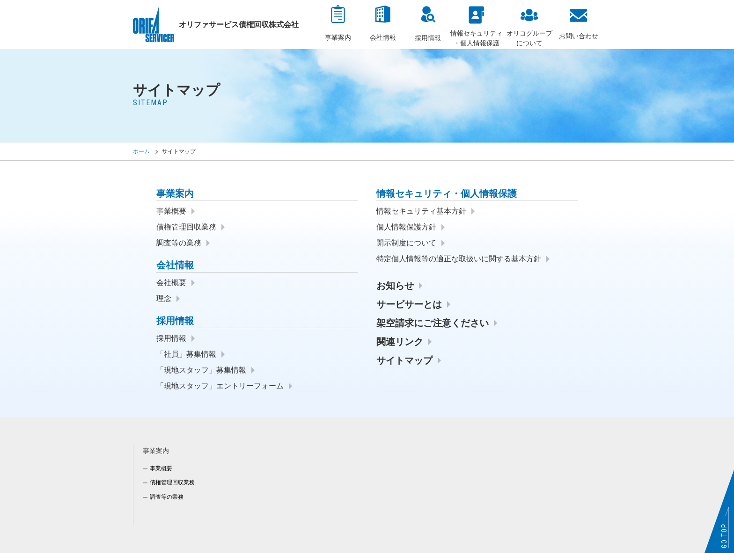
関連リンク (399, 342)
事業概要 (171, 211)
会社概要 (171, 283)
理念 (163, 298)
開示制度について (406, 243)
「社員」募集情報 (186, 354)
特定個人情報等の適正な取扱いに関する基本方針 (458, 259)
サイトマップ (404, 360)
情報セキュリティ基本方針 (421, 211)
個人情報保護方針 (406, 227)
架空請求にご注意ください (432, 323)
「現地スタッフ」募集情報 (201, 370)
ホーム (141, 151)
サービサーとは (409, 304)
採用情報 (171, 338)
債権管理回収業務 (186, 227)
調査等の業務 (178, 243)
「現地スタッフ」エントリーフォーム (220, 386)
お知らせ (395, 285)
